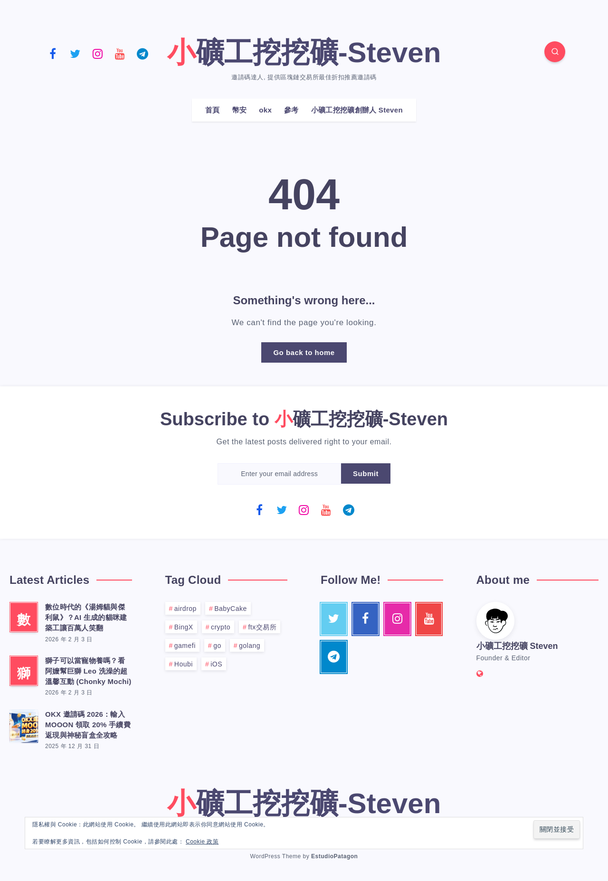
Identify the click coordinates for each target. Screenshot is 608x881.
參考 (291, 110)
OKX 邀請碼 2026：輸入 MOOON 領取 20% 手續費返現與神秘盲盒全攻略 (88, 724)
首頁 (212, 110)
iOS (216, 664)
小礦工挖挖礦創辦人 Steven (357, 110)
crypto (220, 627)
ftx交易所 (262, 627)
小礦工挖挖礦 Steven (517, 646)
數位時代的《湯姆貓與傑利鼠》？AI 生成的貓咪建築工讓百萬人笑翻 (86, 617)
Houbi (183, 664)
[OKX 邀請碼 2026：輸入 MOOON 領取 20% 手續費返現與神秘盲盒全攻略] (24, 725)
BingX (183, 627)
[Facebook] (53, 53)
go (217, 645)
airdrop (185, 608)
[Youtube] (120, 53)
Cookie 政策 (202, 841)
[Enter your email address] (279, 474)
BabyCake (230, 608)
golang (249, 645)
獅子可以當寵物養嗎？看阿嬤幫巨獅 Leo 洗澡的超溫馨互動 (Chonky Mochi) (88, 670)
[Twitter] (75, 53)
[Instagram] (97, 53)
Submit (366, 473)
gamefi (185, 645)
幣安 (239, 110)
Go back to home (303, 352)
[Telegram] (142, 53)
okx (265, 110)
